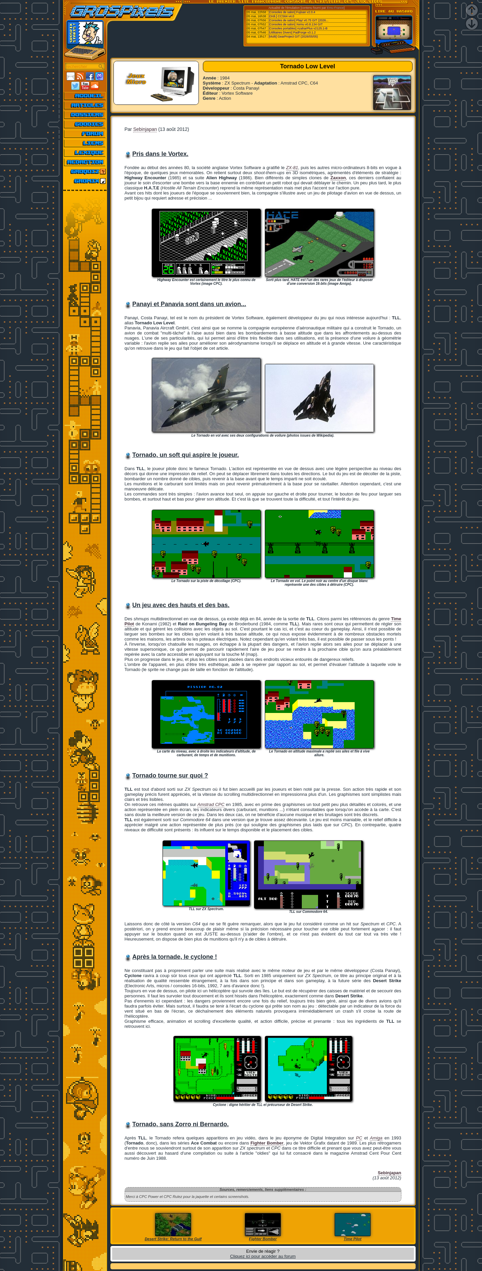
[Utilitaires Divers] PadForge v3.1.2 (292, 32)
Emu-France (335, 7)
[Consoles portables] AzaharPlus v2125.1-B (298, 28)
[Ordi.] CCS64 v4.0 (281, 16)
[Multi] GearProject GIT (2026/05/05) (293, 36)
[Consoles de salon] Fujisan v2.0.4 (292, 12)
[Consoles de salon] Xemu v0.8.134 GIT (296, 24)
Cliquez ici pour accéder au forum (263, 1256)
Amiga (376, 1137)
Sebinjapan (145, 129)
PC (359, 1137)
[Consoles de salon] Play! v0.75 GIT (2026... (298, 20)
